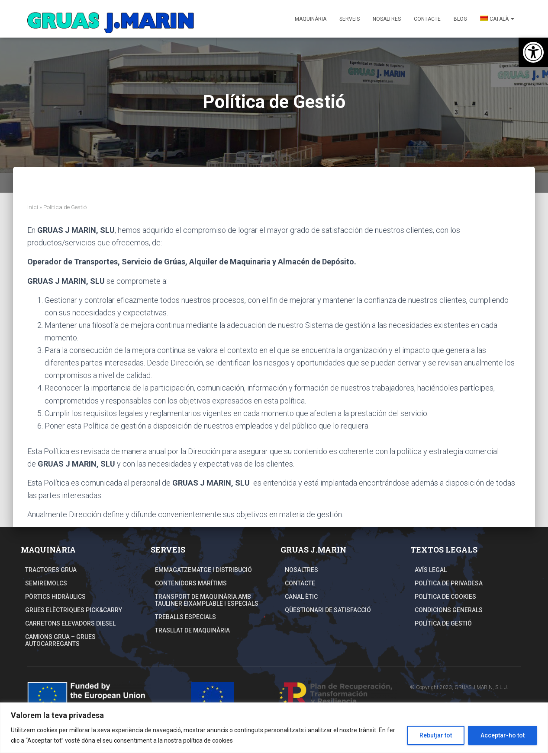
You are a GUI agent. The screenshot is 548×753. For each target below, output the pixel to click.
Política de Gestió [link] (443, 623)
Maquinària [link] (310, 19)
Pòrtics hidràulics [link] (55, 596)
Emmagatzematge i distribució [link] (203, 569)
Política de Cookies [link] (445, 596)
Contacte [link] (427, 19)
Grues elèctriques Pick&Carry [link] (73, 610)
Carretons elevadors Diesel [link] (70, 623)
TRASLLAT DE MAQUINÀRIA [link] (192, 630)
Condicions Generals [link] (449, 610)
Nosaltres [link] (387, 19)
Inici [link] (32, 206)
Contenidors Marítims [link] (191, 583)
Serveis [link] (349, 19)
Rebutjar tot (435, 735)
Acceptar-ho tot (502, 735)
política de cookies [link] (208, 740)
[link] (533, 52)
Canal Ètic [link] (301, 596)
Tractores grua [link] (51, 569)
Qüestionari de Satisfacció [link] (328, 610)
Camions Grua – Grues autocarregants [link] (60, 640)
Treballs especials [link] (185, 616)
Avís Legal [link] (431, 569)
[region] (274, 727)
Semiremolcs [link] (46, 583)
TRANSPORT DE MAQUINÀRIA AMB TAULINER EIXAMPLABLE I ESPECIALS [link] (206, 600)
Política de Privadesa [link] (449, 583)
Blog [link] (460, 19)
